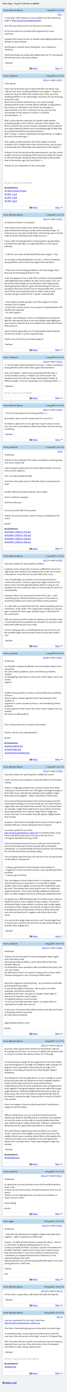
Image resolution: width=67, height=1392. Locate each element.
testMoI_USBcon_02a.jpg (18, 538)
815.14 (44, 1291)
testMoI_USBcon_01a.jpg (18, 531)
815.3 (45, 219)
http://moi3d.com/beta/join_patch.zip (21, 832)
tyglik (11, 1221)
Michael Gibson (16, 10)
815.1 (60, 14)
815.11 (44, 1045)
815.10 (45, 948)
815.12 (44, 1175)
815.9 (45, 771)
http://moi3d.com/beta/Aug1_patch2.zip (22, 1323)
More (59, 68)
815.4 (45, 361)
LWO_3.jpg (11, 200)
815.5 (45, 409)
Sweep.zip (11, 1366)
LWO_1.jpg (11, 194)
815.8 (45, 657)
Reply (35, 68)
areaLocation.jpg (14, 746)
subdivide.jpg (13, 1157)
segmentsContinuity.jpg (17, 752)
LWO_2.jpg (11, 197)
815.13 (45, 1225)
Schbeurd (13, 75)
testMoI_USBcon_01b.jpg (18, 535)
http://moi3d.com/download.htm (26, 20)
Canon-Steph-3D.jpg (16, 190)
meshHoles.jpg (13, 749)
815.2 (45, 80)
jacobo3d (13, 447)
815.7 (45, 560)
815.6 (60, 451)
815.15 (59, 1317)
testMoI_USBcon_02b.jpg (18, 542)
